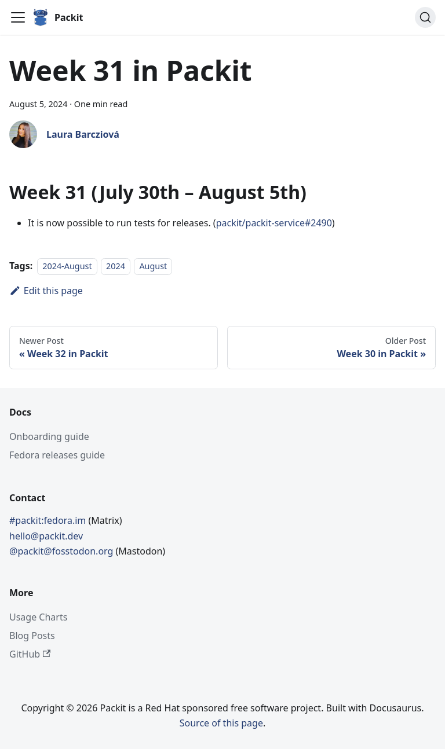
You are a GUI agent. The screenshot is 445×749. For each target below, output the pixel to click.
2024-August (67, 265)
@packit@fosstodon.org (62, 551)
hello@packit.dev (46, 536)
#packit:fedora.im (48, 520)
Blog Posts (32, 635)
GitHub (29, 654)
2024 (115, 265)
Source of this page (221, 723)
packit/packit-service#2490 (274, 222)
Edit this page (46, 290)
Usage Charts (38, 617)
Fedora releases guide (57, 455)
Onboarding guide (49, 436)
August (153, 265)
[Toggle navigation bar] (18, 17)
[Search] (425, 17)
